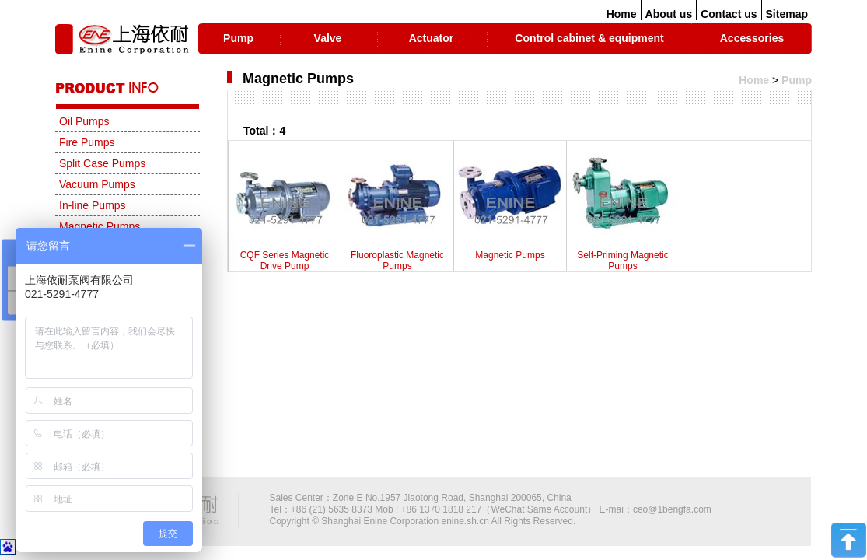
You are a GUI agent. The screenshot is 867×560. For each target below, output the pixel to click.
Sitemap (787, 14)
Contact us (729, 14)
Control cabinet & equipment (589, 38)
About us (669, 14)
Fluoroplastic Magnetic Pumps (397, 210)
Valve (328, 38)
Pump (238, 38)
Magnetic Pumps (510, 205)
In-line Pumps (92, 205)
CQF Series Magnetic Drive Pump (285, 210)
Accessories (752, 38)
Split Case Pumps (102, 163)
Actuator (431, 38)
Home (622, 14)
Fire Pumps (87, 142)
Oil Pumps (84, 121)
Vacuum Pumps (97, 184)
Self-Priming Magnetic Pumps (623, 210)
